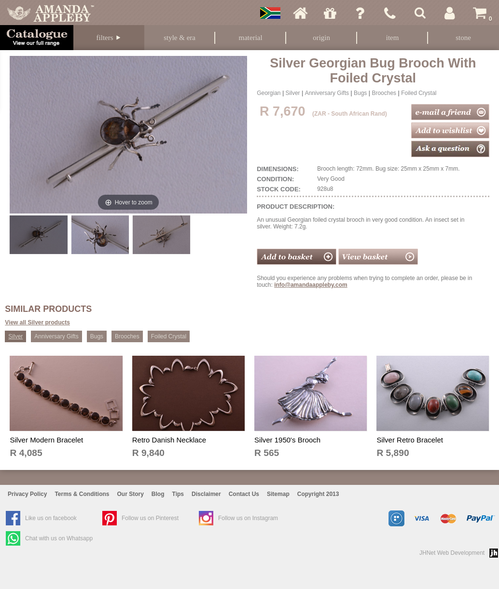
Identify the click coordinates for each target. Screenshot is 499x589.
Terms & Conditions (82, 494)
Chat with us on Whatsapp (59, 538)
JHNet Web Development (452, 552)
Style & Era (179, 37)
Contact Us (244, 494)
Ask (360, 13)
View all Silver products (37, 322)
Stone (463, 37)
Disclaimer (206, 494)
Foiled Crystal (418, 93)
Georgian (268, 93)
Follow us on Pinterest (150, 518)
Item (392, 37)
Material (251, 37)
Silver (293, 93)
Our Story (130, 494)
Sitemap (278, 494)
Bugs (360, 93)
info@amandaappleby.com (310, 284)
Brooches (384, 93)
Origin (321, 37)
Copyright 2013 (318, 494)
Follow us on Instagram (248, 518)
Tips (178, 494)
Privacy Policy (27, 494)
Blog (158, 494)
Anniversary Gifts (327, 93)
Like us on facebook (51, 518)
